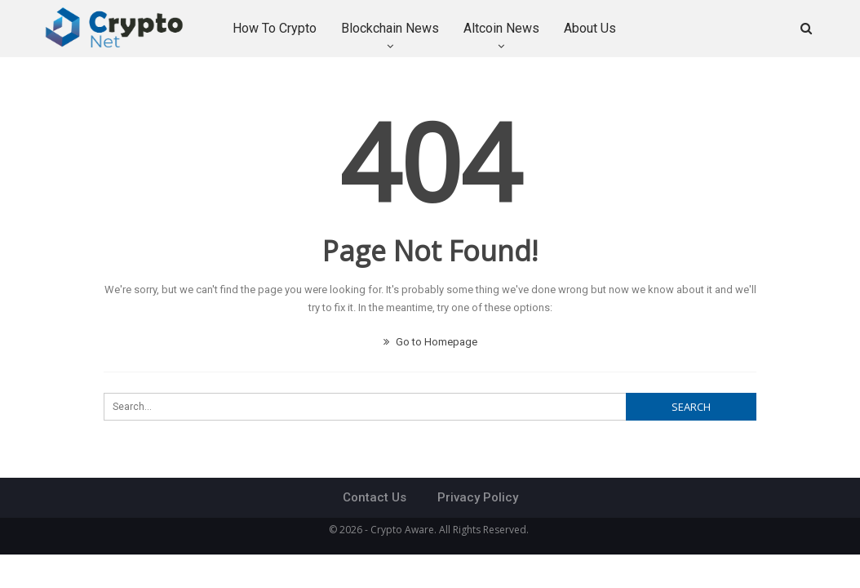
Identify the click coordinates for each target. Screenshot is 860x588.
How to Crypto (275, 28)
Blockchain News (390, 28)
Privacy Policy (477, 497)
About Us (590, 28)
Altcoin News (501, 28)
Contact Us (374, 497)
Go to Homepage (430, 342)
